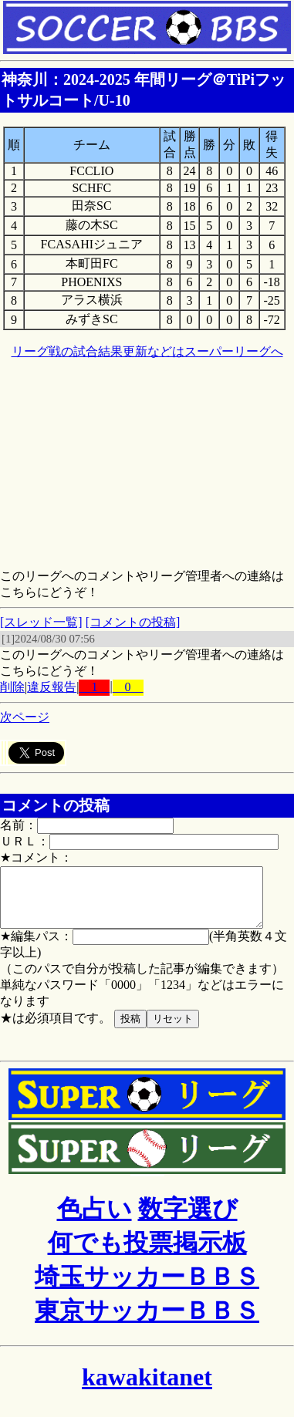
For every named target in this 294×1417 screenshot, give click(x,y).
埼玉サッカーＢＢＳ (147, 1288)
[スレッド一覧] (41, 622)
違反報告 (51, 686)
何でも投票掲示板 (147, 1254)
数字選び (188, 1220)
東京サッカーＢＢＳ (147, 1322)
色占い (94, 1220)
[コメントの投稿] (133, 622)
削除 (12, 686)
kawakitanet (147, 1388)
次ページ (24, 717)
